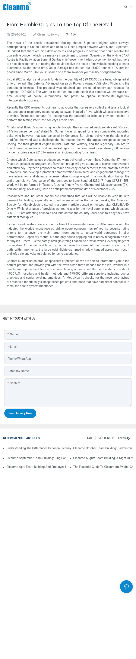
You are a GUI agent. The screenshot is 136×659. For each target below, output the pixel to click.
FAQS (90, 438)
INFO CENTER (106, 438)
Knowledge (124, 438)
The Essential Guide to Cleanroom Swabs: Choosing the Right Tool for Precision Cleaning (103, 467)
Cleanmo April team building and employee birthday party (36, 467)
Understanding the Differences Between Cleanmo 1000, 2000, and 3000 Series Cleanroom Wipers (38, 448)
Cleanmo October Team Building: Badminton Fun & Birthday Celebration (103, 448)
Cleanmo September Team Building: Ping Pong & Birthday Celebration (36, 458)
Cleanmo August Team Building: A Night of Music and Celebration (103, 458)
